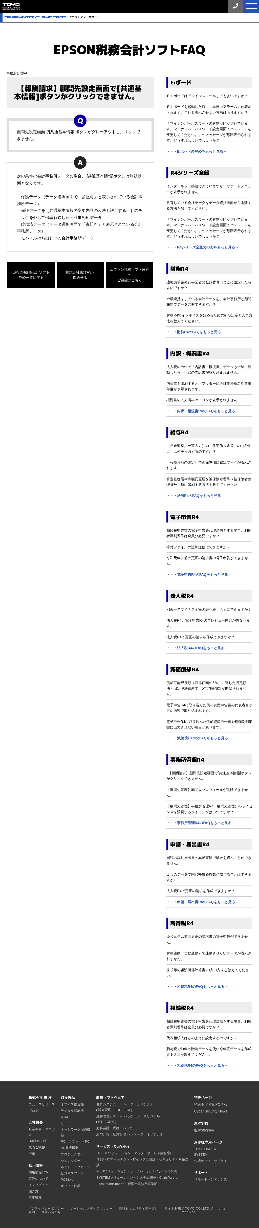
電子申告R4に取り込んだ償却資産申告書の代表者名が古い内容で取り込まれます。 (209, 708)
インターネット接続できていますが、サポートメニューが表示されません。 (208, 189)
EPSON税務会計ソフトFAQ (129, 49)
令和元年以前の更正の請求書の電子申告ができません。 (207, 560)
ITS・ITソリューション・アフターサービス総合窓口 (135, 1153)
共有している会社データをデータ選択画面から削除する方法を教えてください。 (208, 205)
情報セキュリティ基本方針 (138, 1208)
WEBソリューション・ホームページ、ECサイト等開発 (137, 1171)
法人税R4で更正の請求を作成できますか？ (200, 637)
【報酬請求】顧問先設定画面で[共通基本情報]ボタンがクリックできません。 (209, 776)
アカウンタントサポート (52, 16)
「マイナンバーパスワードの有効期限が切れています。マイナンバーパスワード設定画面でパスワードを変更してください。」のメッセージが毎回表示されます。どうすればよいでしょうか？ (208, 131)
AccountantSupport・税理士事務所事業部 (126, 1184)
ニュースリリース (42, 1104)
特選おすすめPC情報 (210, 1104)
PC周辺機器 (69, 1148)
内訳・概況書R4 (189, 353)
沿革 (32, 1154)
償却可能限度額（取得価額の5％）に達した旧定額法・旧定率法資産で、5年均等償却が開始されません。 (206, 688)
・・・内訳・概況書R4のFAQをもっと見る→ (202, 411)
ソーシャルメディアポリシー (91, 1208)
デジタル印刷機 (72, 1110)
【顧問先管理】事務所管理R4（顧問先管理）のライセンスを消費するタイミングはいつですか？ (209, 809)
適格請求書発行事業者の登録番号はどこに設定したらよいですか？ (208, 285)
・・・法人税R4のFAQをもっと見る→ (197, 648)
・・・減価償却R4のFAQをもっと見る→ (198, 738)
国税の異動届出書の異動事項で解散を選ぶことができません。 (208, 860)
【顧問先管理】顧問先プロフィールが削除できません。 (207, 792)
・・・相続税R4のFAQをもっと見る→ (197, 1065)
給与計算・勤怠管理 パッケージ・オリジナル (129, 1134)
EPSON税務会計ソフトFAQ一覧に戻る (31, 275)
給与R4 (179, 432)
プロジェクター (72, 1154)
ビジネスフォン (72, 1173)
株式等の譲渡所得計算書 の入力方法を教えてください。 (207, 972)
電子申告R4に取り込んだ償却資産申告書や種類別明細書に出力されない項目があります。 (209, 724)
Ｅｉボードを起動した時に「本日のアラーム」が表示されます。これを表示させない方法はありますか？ (208, 109)
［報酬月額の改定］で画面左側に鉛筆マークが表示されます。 (208, 465)
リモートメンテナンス (210, 1179)
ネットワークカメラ (75, 1167)
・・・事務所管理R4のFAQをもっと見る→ (200, 823)
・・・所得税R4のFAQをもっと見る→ (197, 987)
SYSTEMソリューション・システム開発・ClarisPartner (137, 1177)
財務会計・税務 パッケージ (117, 1128)
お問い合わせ (51, 1212)
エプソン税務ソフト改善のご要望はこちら (129, 274)
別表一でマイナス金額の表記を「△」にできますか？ (208, 609)
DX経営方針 (37, 1141)
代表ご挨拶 (37, 1147)
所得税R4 (181, 923)
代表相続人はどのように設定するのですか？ (201, 1038)
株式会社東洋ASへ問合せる (80, 275)
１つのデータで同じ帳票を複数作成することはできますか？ (208, 877)
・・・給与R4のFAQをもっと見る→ (195, 496)
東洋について (38, 1178)
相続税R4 (181, 1008)
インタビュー (38, 1185)
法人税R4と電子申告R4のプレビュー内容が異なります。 (208, 623)
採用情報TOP (39, 1172)
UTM (64, 1117)
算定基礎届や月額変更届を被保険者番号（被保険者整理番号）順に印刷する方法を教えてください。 (208, 482)
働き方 (33, 1191)
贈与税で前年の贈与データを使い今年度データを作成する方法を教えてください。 (208, 1051)
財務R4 (179, 268)
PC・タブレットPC (75, 1141)
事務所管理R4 (17, 73)
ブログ (33, 1110)
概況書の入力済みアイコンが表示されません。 (203, 400)
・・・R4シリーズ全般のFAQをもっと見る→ (202, 247)
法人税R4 (181, 596)
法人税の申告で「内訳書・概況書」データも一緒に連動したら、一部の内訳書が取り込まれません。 (208, 369)
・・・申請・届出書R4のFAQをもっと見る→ (202, 902)
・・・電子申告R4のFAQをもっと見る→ (198, 575)
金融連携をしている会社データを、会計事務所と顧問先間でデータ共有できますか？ (208, 301)
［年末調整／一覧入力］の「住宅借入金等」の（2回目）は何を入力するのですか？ (208, 448)
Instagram (204, 1130)
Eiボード (180, 82)
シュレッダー (70, 1161)
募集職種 (35, 1197)
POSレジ (67, 1179)
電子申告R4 (184, 517)
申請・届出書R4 (189, 844)
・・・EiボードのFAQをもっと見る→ (196, 151)
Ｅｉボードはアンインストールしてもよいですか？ (207, 96)
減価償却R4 (184, 669)
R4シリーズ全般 (189, 172)
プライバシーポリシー (47, 1208)
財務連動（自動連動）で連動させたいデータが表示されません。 (208, 956)
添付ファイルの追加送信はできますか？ (198, 547)
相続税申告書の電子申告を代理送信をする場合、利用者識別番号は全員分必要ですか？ (208, 533)
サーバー (67, 1123)
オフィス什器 (70, 1186)
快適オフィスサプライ (210, 1161)
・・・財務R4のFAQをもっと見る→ (195, 332)
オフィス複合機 (72, 1104)
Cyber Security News (210, 1111)
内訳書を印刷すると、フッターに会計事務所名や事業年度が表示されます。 (208, 386)
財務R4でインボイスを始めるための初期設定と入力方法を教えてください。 (209, 318)
